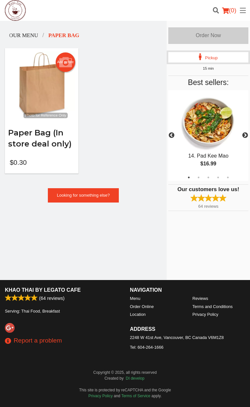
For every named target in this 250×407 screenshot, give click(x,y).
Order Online (142, 306)
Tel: (146, 347)
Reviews (200, 298)
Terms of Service (135, 396)
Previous (171, 135)
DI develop (135, 378)
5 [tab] (228, 177)
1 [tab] (189, 177)
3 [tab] (208, 177)
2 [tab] (198, 177)
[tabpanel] (208, 135)
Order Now (208, 35)
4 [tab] (218, 177)
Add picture (65, 62)
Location (138, 314)
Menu (135, 298)
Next (245, 135)
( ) (229, 10)
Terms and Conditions (212, 306)
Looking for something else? (83, 195)
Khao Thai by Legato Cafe (43, 290)
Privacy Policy (205, 314)
